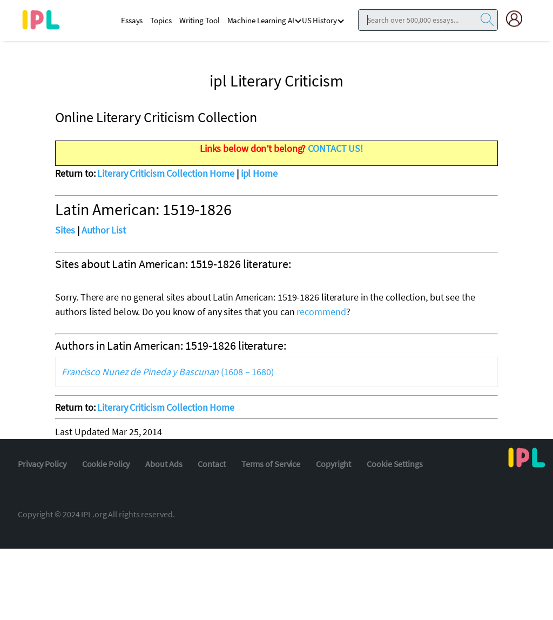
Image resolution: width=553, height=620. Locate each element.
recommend (321, 311)
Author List (104, 230)
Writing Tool (199, 20)
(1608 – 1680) (168, 371)
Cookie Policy (106, 463)
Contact (211, 463)
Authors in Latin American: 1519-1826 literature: (170, 345)
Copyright (333, 463)
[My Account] (518, 18)
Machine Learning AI (260, 20)
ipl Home (259, 173)
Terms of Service (270, 463)
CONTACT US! (335, 148)
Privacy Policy (42, 463)
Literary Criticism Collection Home (165, 173)
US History (319, 20)
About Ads (163, 463)
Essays (132, 20)
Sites (65, 230)
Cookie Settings (395, 463)
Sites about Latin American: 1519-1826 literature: (173, 263)
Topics (160, 20)
